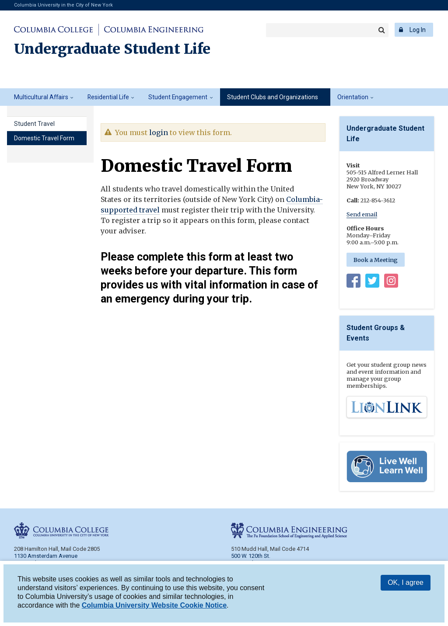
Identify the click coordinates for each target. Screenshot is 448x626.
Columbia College (55, 30)
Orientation (352, 97)
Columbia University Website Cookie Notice (154, 605)
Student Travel (34, 123)
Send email (361, 214)
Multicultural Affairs (41, 97)
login (158, 132)
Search (381, 30)
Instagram (391, 282)
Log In (418, 29)
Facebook (353, 282)
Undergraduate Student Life (112, 49)
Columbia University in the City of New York (63, 5)
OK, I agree (406, 582)
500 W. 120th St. (250, 556)
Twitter (372, 282)
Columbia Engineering (152, 30)
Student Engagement (177, 97)
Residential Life (108, 97)
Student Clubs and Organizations (272, 97)
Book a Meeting (376, 259)
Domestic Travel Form (44, 138)
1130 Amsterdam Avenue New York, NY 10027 (45, 559)
